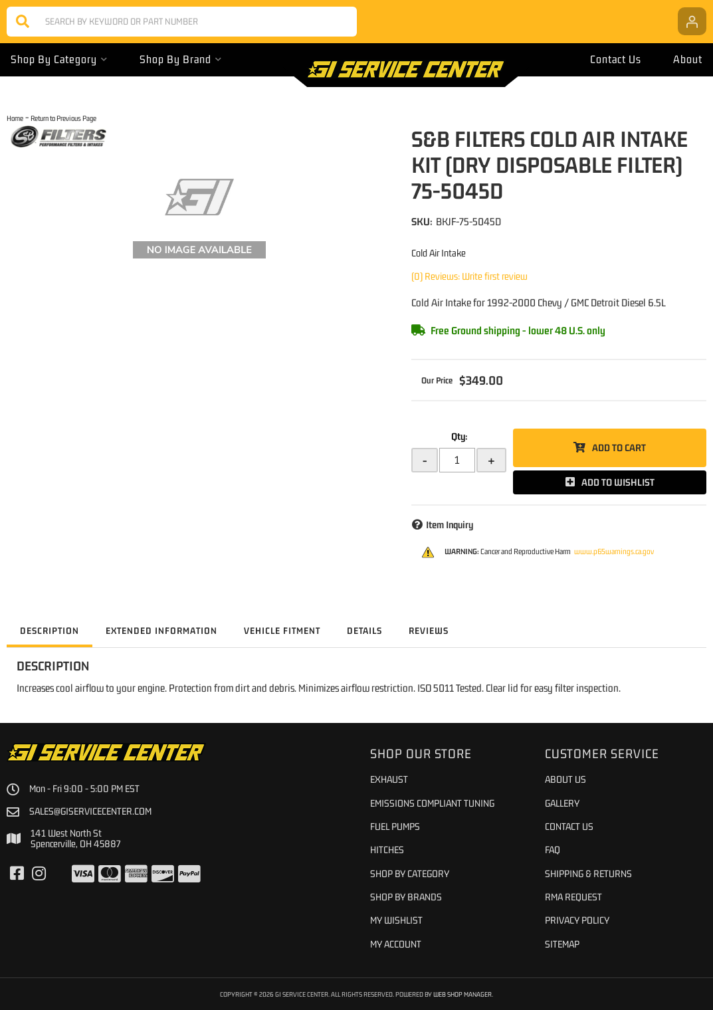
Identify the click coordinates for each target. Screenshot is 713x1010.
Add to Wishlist (618, 482)
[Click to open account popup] (692, 21)
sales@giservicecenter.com (90, 811)
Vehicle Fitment (282, 630)
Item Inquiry (449, 524)
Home (15, 118)
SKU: (422, 221)
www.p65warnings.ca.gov (614, 551)
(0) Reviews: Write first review (469, 276)
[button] (182, 22)
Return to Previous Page (63, 118)
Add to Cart (619, 447)
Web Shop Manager (462, 994)
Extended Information (161, 630)
